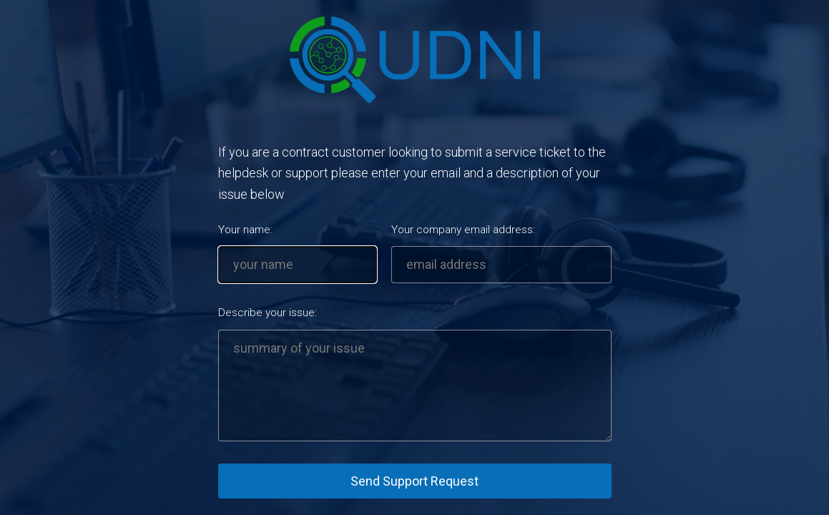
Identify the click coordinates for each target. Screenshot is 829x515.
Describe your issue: (267, 312)
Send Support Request (414, 481)
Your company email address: (463, 229)
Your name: (245, 229)
